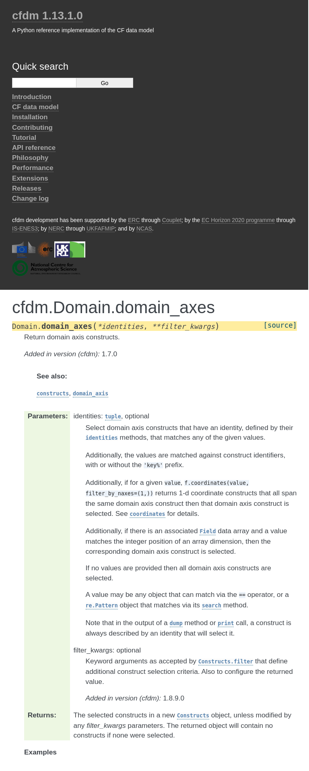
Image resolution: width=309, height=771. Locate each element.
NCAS (144, 228)
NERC (56, 228)
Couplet (171, 220)
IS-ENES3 (25, 228)
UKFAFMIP (101, 228)
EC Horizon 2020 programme (238, 220)
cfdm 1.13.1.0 (47, 15)
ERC (134, 220)
